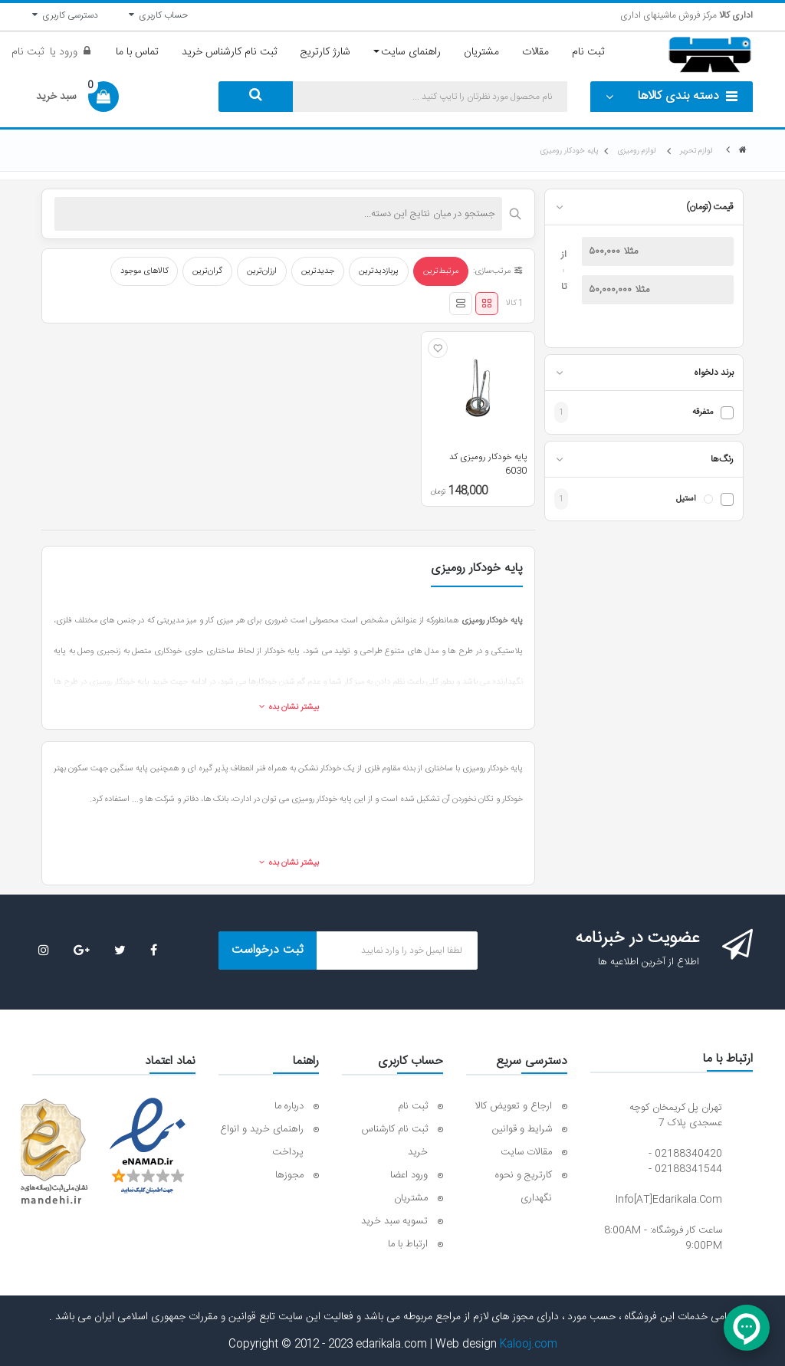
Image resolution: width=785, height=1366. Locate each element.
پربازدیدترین (379, 271)
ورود (66, 52)
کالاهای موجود (144, 271)
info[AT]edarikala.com (669, 1199)
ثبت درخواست (268, 950)
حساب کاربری (158, 15)
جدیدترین (317, 271)
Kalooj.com (528, 1344)
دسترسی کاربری (65, 15)
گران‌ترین (207, 271)
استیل (686, 499)
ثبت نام (27, 52)
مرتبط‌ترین (440, 271)
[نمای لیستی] (460, 303)
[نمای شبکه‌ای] (486, 303)
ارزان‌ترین (262, 271)
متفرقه (702, 412)
